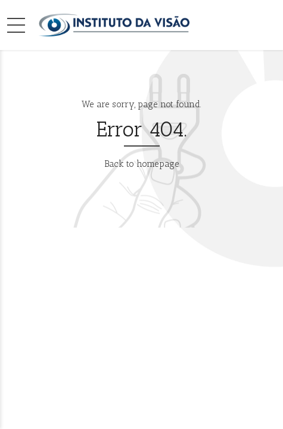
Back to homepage (141, 163)
